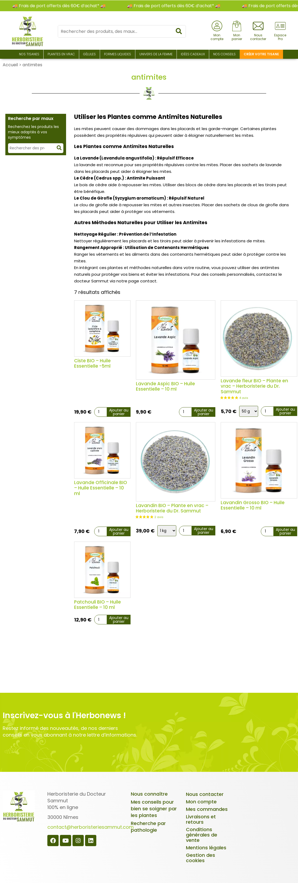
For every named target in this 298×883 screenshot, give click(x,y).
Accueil (10, 65)
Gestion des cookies (200, 858)
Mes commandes (207, 809)
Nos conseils (224, 54)
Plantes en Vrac (61, 54)
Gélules (89, 54)
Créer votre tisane (261, 54)
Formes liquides (117, 54)
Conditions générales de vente (201, 834)
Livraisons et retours (201, 819)
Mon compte (201, 801)
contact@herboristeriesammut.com (90, 827)
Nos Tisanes (29, 54)
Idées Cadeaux (193, 54)
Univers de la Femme (156, 54)
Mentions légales (206, 847)
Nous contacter (205, 794)
